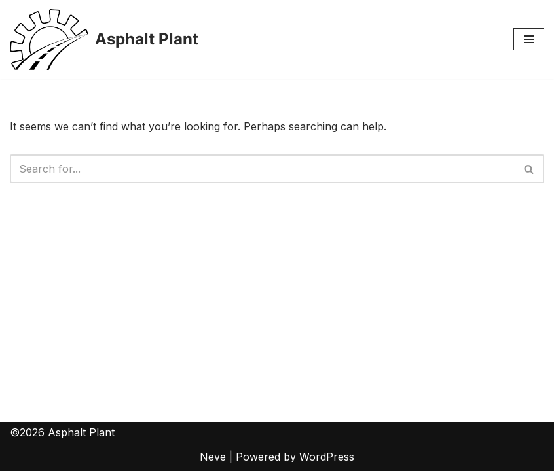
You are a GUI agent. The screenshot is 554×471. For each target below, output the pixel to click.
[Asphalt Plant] (104, 39)
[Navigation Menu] (528, 39)
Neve (213, 456)
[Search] (262, 168)
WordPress (326, 456)
